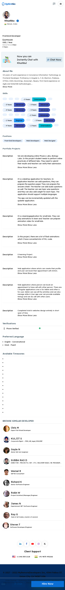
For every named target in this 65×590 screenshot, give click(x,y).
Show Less (32, 167)
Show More (7, 87)
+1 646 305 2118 (21, 557)
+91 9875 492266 (43, 557)
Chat (18, 583)
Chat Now (54, 59)
